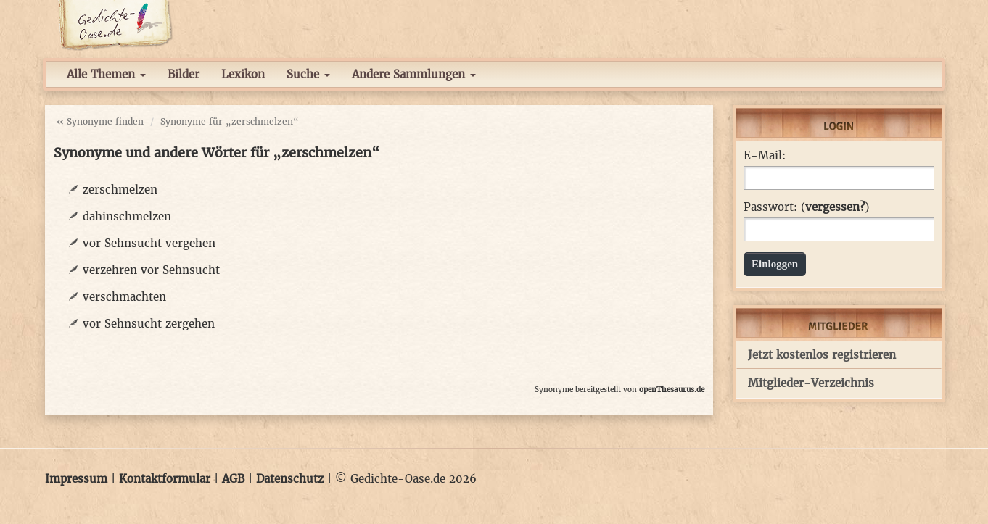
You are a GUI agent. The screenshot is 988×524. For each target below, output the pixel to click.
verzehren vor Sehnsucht (151, 270)
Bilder (183, 74)
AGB (233, 479)
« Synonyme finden (100, 121)
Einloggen (775, 264)
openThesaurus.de (671, 389)
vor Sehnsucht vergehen (149, 243)
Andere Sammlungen (414, 74)
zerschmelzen (120, 189)
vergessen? (835, 207)
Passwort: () (806, 207)
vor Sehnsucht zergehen (149, 323)
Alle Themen (106, 74)
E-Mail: (765, 155)
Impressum (76, 479)
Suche (308, 74)
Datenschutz (290, 479)
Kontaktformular (164, 479)
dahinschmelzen (127, 216)
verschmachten (124, 297)
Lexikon (243, 74)
